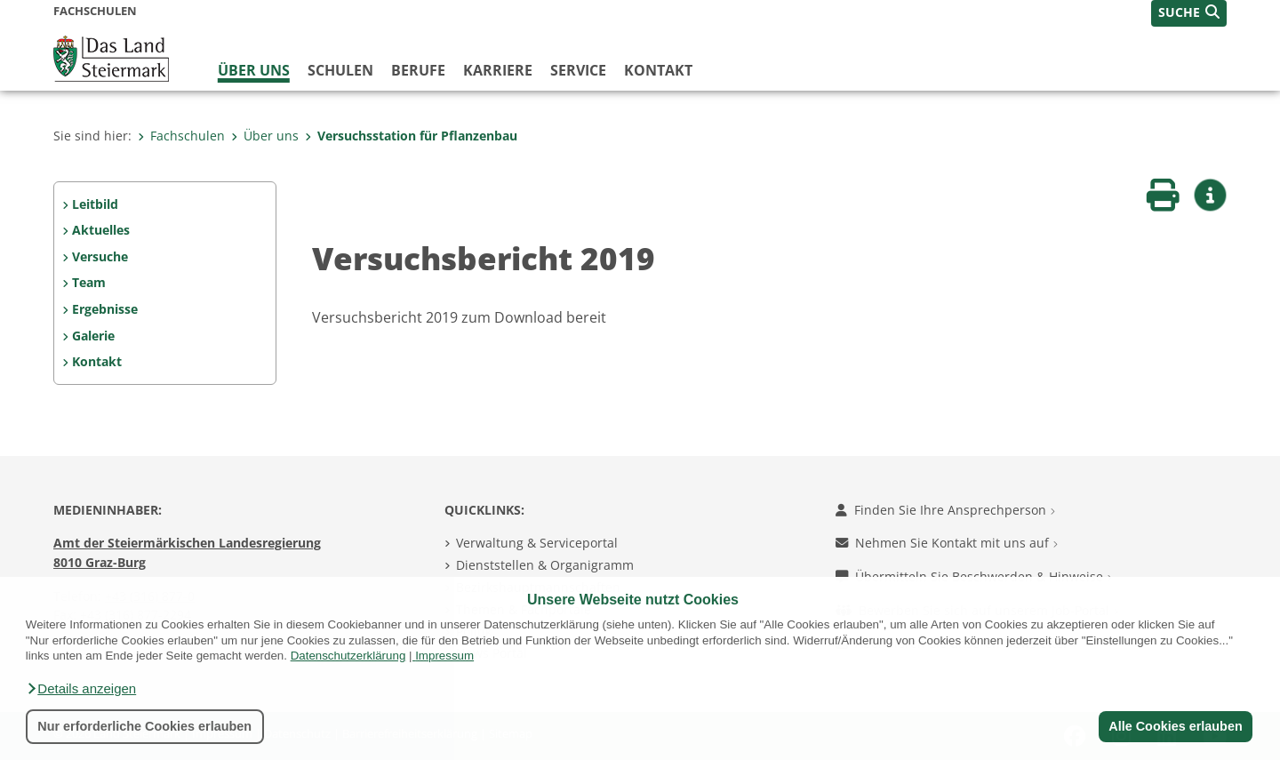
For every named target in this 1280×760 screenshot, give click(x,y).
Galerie (93, 335)
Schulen (340, 70)
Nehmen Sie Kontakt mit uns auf (947, 542)
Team (89, 282)
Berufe (418, 70)
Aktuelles (101, 229)
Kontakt (658, 70)
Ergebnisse (105, 308)
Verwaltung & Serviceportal (537, 542)
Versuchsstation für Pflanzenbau (411, 135)
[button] (81, 689)
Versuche (100, 256)
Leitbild (95, 204)
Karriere (497, 70)
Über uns (254, 70)
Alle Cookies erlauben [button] (1175, 726)
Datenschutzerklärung (348, 655)
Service (578, 70)
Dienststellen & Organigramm (545, 564)
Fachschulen (181, 135)
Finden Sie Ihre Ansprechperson (945, 509)
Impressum (444, 655)
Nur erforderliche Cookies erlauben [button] (144, 726)
